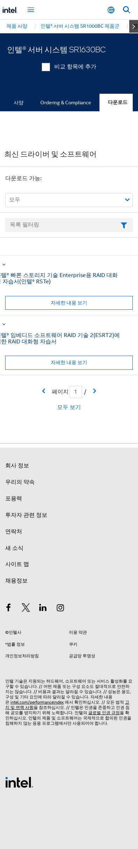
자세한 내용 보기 (69, 303)
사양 (18, 102)
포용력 (13, 498)
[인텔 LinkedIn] (43, 609)
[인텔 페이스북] (8, 609)
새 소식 (14, 548)
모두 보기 (69, 407)
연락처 (13, 531)
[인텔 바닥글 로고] (19, 781)
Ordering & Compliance (65, 102)
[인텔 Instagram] (61, 609)
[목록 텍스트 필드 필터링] (69, 225)
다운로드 (117, 102)
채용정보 (16, 580)
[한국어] (111, 10)
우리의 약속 (20, 482)
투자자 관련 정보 (26, 515)
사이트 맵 (17, 564)
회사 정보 (17, 465)
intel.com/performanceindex (37, 702)
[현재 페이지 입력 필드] (76, 392)
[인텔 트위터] (26, 609)
